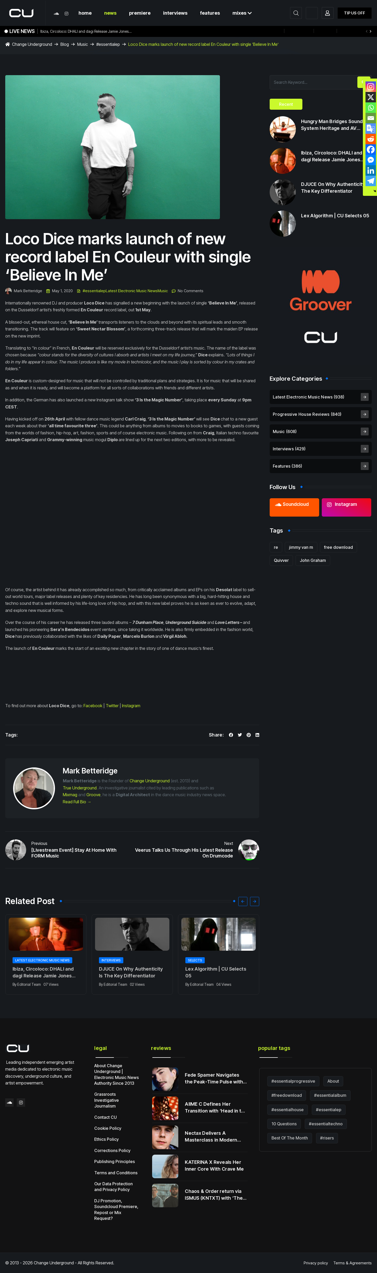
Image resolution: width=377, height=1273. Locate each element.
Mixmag (70, 794)
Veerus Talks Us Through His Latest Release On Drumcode (184, 853)
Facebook (93, 705)
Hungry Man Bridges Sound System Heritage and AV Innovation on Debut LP (332, 125)
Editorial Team (29, 984)
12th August (299, 31)
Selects (195, 960)
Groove (93, 794)
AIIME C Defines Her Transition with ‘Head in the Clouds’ (216, 1107)
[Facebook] (370, 149)
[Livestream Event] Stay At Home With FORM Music (74, 853)
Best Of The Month (289, 1138)
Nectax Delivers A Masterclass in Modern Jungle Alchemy (211, 1136)
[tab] (286, 104)
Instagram (131, 705)
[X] (370, 97)
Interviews (111, 960)
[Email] (370, 118)
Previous (39, 843)
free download (338, 547)
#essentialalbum (330, 1095)
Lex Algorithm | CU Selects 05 (215, 972)
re (276, 547)
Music (163, 291)
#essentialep (94, 291)
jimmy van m (301, 547)
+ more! (325, 31)
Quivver (281, 560)
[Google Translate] (370, 128)
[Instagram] (370, 86)
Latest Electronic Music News (132, 291)
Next (228, 843)
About (333, 1081)
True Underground (80, 787)
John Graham (313, 560)
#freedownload (286, 1095)
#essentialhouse (287, 1109)
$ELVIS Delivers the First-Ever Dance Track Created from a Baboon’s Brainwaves (214, 31)
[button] (370, 31)
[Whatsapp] (370, 107)
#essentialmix (353, 31)
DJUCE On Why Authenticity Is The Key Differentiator (131, 972)
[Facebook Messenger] (370, 160)
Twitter (112, 705)
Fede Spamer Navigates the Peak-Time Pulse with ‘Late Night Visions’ (214, 1078)
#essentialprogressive (293, 1081)
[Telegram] (370, 181)
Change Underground (150, 780)
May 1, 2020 (59, 291)
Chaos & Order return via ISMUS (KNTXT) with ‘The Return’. (214, 1195)
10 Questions (284, 1123)
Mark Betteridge (23, 291)
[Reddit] (370, 139)
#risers (327, 1138)
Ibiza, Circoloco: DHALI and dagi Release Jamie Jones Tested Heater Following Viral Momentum (84, 32)
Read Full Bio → (77, 801)
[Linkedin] (370, 170)
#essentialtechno (326, 1123)
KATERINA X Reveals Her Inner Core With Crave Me (214, 1165)
